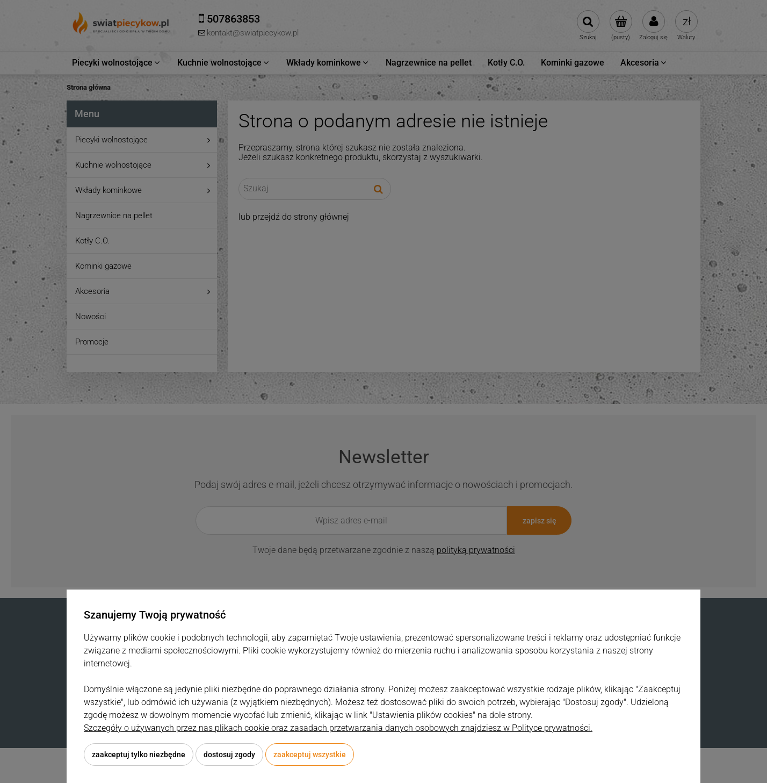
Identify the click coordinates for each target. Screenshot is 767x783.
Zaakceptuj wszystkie (309, 754)
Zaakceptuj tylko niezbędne (138, 754)
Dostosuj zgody (229, 754)
